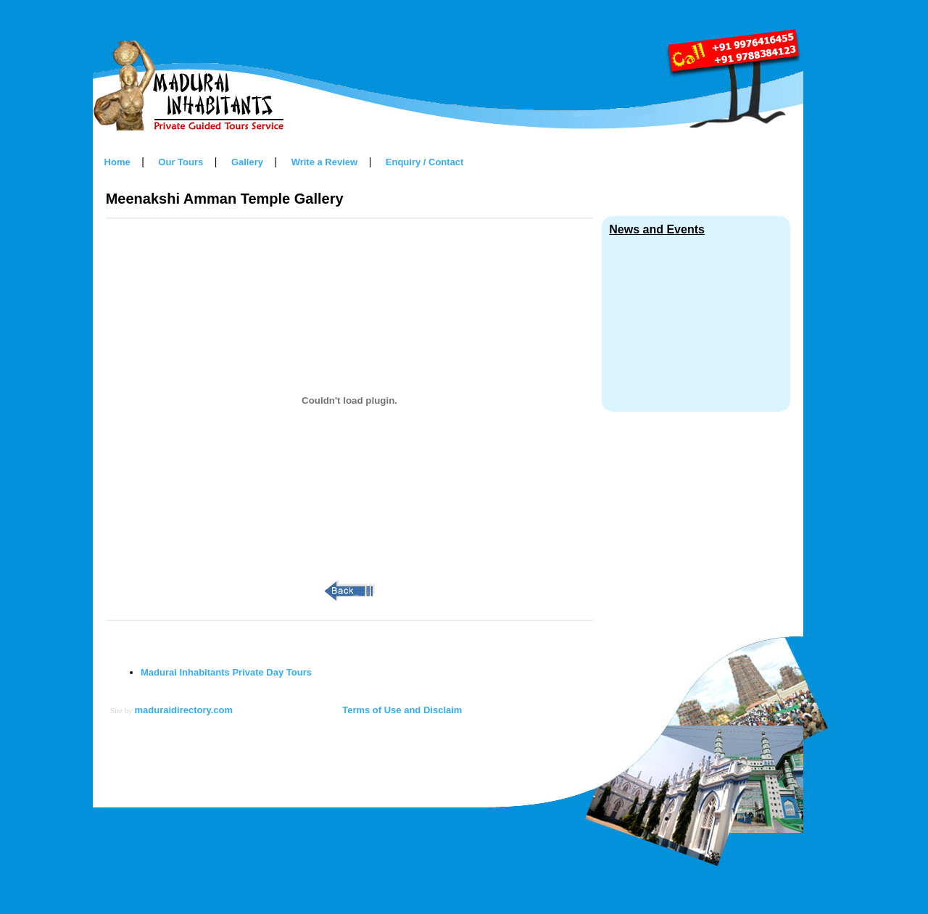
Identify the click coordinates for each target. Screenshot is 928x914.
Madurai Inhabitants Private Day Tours (226, 672)
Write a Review (324, 162)
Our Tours (180, 162)
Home (117, 162)
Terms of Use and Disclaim (402, 710)
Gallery (247, 162)
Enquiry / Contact (425, 162)
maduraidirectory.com (184, 710)
